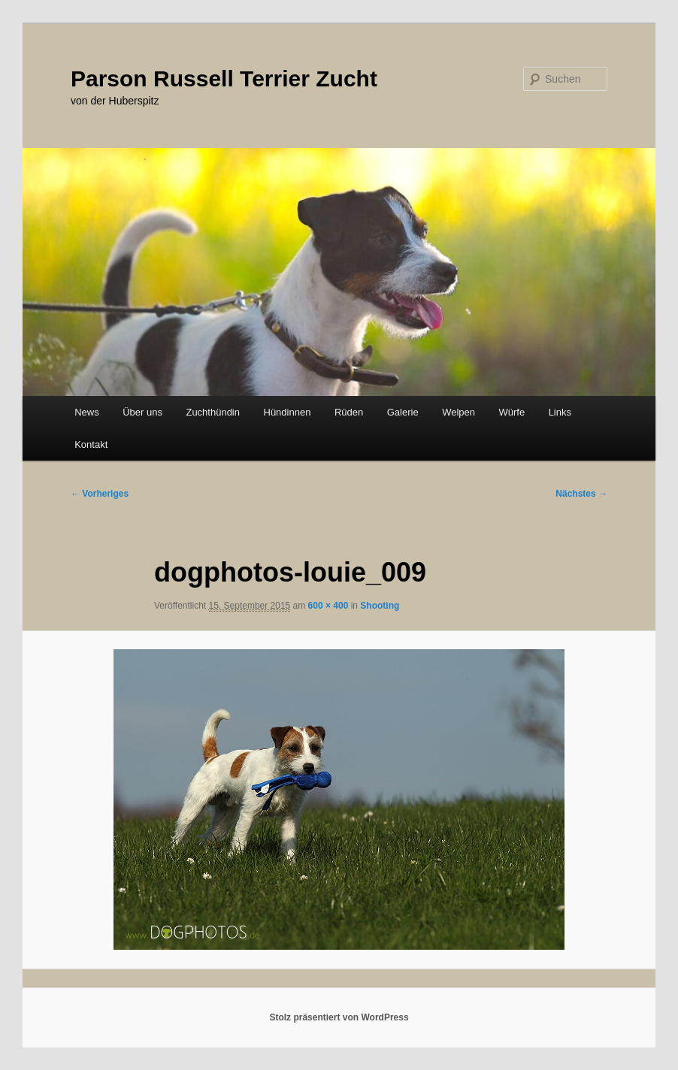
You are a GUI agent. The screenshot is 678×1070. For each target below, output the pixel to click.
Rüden (348, 412)
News (86, 412)
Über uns (142, 412)
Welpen (458, 412)
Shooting (379, 605)
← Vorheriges (100, 493)
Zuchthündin (213, 412)
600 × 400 (328, 605)
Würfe (511, 412)
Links (560, 412)
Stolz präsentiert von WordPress (338, 1017)
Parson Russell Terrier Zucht (224, 78)
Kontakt (90, 444)
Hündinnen (287, 412)
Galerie (403, 412)
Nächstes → (581, 493)
